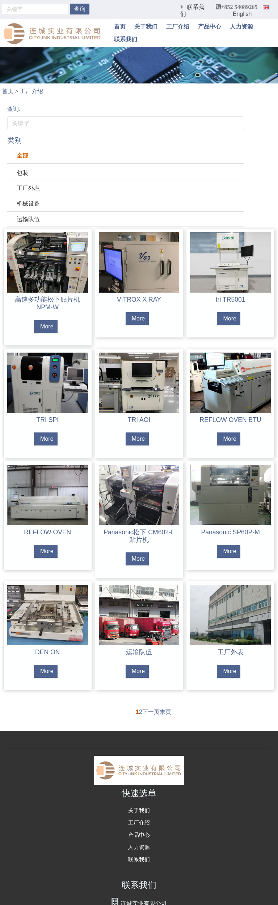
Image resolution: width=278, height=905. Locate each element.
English (251, 11)
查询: (13, 109)
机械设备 (28, 204)
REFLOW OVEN (47, 532)
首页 (120, 26)
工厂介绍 (177, 26)
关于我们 (145, 26)
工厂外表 (28, 188)
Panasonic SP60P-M (230, 532)
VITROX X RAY (139, 299)
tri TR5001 (230, 299)
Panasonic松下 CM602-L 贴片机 (139, 536)
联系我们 (125, 38)
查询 (79, 9)
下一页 (151, 712)
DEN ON (47, 652)
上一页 (127, 712)
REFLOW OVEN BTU (230, 419)
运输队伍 (28, 219)
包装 (22, 173)
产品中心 (209, 26)
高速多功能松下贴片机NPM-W (47, 303)
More (46, 326)
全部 (22, 155)
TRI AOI (139, 419)
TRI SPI (48, 419)
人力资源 (241, 26)
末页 (165, 712)
